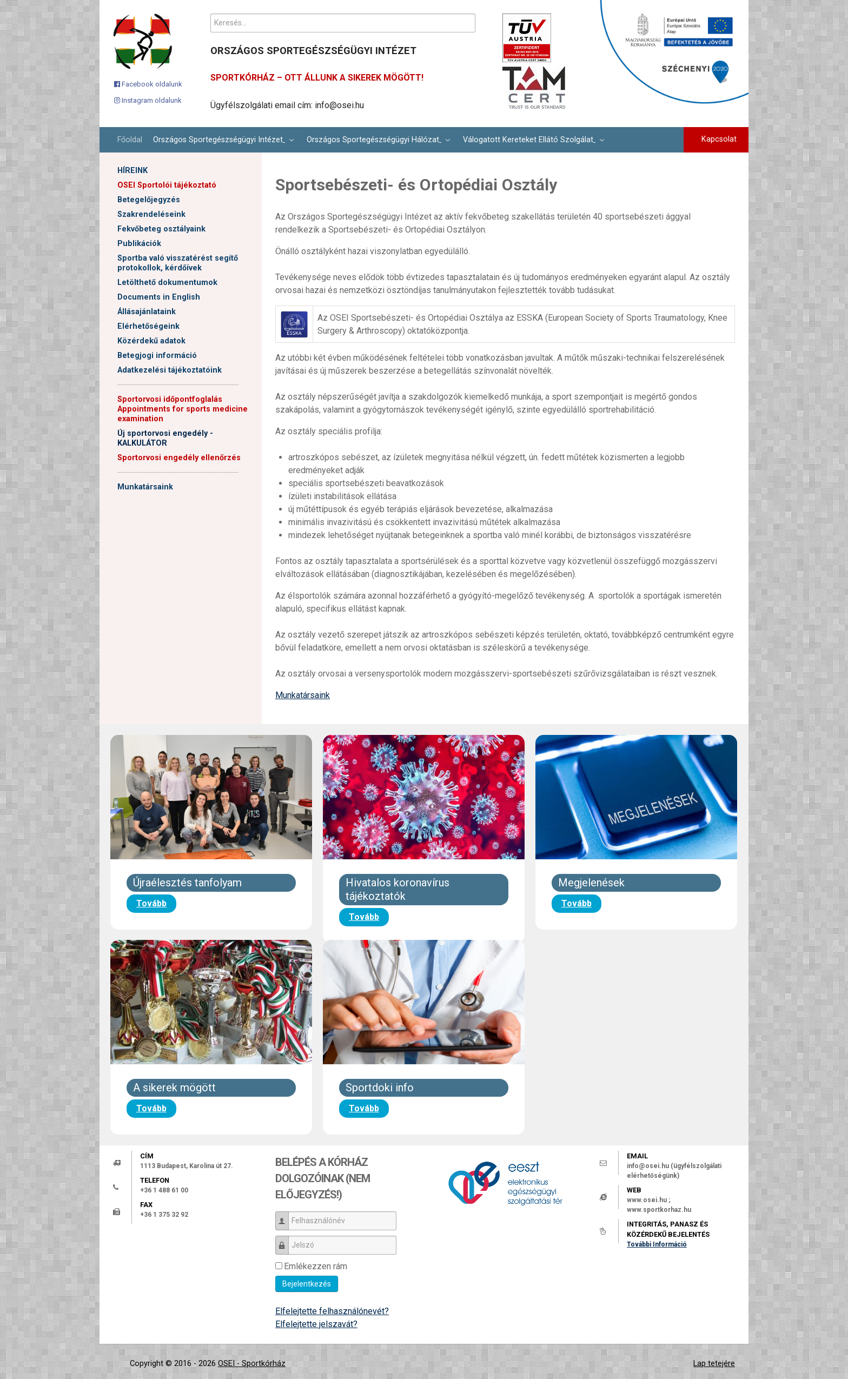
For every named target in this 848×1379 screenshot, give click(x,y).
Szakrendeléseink (151, 214)
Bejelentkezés (306, 1283)
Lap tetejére (714, 1363)
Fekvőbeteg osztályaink (161, 229)
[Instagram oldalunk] (148, 100)
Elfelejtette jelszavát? (316, 1324)
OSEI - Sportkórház (252, 1363)
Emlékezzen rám (315, 1266)
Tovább (151, 903)
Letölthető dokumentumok (167, 282)
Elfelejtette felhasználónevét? (332, 1311)
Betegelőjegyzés (148, 199)
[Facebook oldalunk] (148, 83)
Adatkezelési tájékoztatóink (169, 370)
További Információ (657, 1244)
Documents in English (158, 297)
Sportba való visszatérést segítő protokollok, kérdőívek (177, 263)
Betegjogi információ (157, 355)
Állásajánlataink (146, 311)
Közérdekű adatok (151, 341)
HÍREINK (132, 170)
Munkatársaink (145, 487)
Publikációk (139, 243)
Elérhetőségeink (148, 326)
